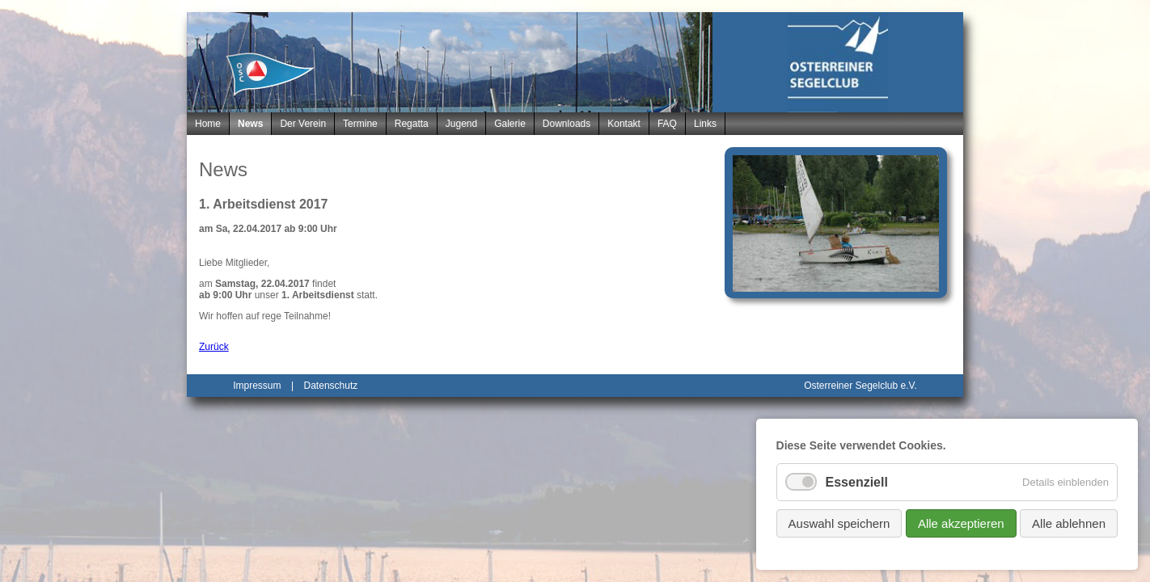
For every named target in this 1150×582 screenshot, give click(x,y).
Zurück (214, 346)
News (250, 123)
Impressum (257, 385)
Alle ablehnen (1069, 523)
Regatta (412, 123)
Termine (360, 123)
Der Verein (303, 123)
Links (705, 123)
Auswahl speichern (839, 523)
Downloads (566, 123)
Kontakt (624, 123)
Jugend (461, 123)
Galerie (510, 123)
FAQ (667, 123)
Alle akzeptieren (961, 523)
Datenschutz (331, 385)
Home (208, 123)
